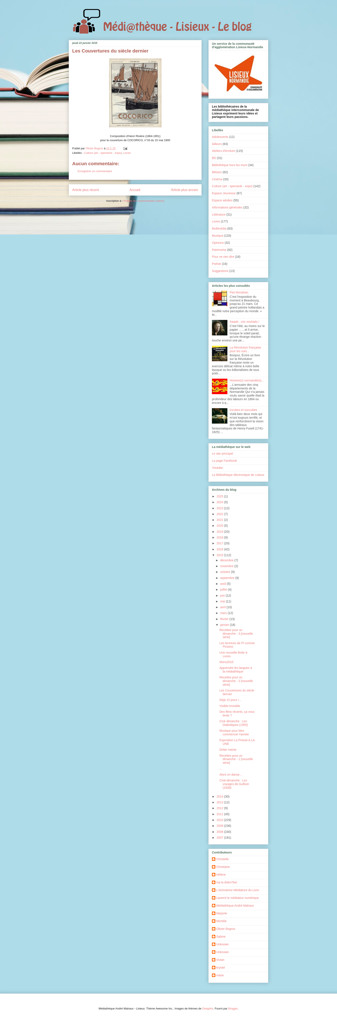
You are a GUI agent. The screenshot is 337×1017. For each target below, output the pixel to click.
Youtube (217, 467)
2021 (220, 520)
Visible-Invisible (229, 706)
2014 (220, 796)
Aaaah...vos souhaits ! (244, 321)
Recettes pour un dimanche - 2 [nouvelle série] (236, 681)
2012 (220, 808)
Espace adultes (222, 200)
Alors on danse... (230, 774)
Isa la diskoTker (226, 882)
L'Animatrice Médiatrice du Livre (237, 890)
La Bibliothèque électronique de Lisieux (238, 475)
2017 (220, 543)
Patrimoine (219, 250)
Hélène (221, 874)
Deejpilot (207, 1008)
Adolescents (220, 137)
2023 (220, 508)
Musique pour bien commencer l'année (234, 732)
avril (223, 607)
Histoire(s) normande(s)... (247, 380)
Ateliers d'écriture (223, 151)
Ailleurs (217, 144)
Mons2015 (226, 662)
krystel (220, 967)
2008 (220, 831)
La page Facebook (224, 460)
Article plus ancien (184, 190)
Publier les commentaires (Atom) (144, 200)
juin (223, 595)
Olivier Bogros (225, 929)
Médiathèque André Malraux (235, 905)
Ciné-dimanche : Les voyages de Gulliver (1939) (234, 784)
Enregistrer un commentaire (95, 171)
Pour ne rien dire (223, 256)
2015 (220, 555)
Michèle (221, 921)
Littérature (218, 214)
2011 (220, 814)
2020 (220, 525)
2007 (220, 837)
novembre (227, 566)
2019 (220, 531)
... (220, 768)
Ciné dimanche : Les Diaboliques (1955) (233, 723)
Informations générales (227, 207)
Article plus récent (85, 190)
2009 (220, 825)
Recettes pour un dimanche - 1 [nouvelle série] (236, 759)
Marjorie (221, 913)
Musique (217, 235)
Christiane (223, 867)
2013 (220, 802)
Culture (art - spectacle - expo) (103, 152)
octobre (225, 572)
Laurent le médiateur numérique (237, 898)
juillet (224, 589)
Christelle (222, 859)
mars (224, 613)
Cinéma (217, 179)
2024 (220, 502)
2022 (220, 514)
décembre (227, 560)
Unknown (222, 944)
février (224, 619)
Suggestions (220, 271)
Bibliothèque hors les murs (229, 165)
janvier (225, 625)
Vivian (220, 959)
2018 (220, 537)
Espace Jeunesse (224, 193)
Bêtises (217, 172)
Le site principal (222, 453)
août (223, 583)
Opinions (218, 242)
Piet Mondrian (239, 292)
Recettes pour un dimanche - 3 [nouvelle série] (236, 633)
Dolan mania (227, 749)
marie (220, 975)
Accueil (135, 190)
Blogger (233, 1008)
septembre (227, 578)
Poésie (216, 263)
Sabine (221, 936)
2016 (220, 549)
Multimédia (219, 228)
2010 (220, 820)
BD (214, 158)
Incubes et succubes (243, 410)
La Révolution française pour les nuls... (245, 349)
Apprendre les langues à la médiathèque (235, 669)
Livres (127, 152)
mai (223, 601)
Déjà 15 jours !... (230, 700)
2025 (220, 496)
